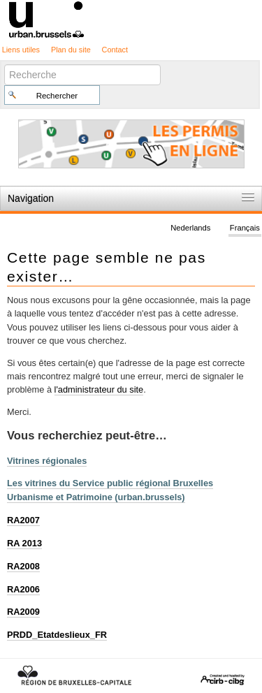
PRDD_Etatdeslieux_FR (57, 634)
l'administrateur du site (99, 389)
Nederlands (190, 228)
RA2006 (23, 589)
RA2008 (23, 566)
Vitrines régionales (47, 460)
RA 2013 (24, 543)
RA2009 (23, 611)
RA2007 (23, 520)
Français (245, 228)
